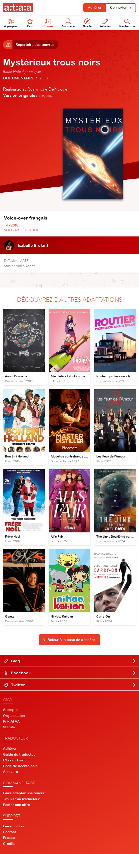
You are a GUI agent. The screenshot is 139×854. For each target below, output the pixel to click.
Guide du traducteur (20, 754)
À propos (10, 23)
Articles (105, 23)
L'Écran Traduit (16, 760)
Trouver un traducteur (21, 799)
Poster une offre (16, 805)
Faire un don (13, 826)
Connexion (121, 7)
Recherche (127, 23)
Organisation (14, 716)
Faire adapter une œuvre (23, 793)
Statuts (9, 727)
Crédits (9, 844)
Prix (30, 23)
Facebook (70, 673)
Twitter (70, 685)
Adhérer (95, 7)
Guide (87, 23)
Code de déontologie (20, 766)
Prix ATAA (11, 721)
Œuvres (48, 23)
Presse (9, 838)
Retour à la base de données (69, 640)
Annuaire (68, 23)
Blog (70, 661)
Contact (9, 832)
